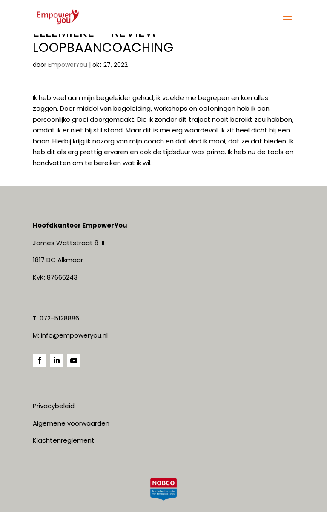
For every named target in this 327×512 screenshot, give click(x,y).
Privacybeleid (54, 405)
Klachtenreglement (64, 440)
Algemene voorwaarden (71, 423)
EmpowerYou (67, 64)
